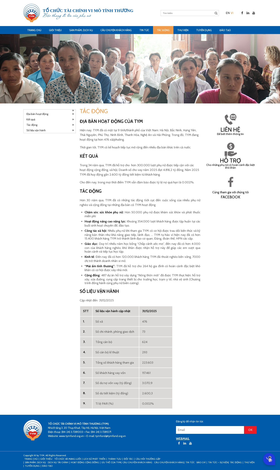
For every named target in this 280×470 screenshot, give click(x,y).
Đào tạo (225, 30)
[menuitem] (228, 13)
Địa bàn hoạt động (37, 114)
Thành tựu (114, 458)
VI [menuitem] (232, 13)
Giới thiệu (55, 30)
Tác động (163, 30)
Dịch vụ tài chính (58, 462)
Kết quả (30, 119)
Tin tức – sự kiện (218, 462)
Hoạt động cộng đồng (85, 462)
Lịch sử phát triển (94, 458)
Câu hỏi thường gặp (148, 458)
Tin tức (144, 30)
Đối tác (128, 458)
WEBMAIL (183, 438)
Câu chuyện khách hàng (169, 462)
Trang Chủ (34, 30)
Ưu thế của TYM (111, 462)
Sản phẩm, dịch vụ (81, 30)
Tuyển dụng (204, 30)
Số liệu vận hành (36, 130)
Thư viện (182, 30)
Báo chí (201, 462)
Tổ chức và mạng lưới (67, 458)
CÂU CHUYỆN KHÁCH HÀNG (116, 30)
